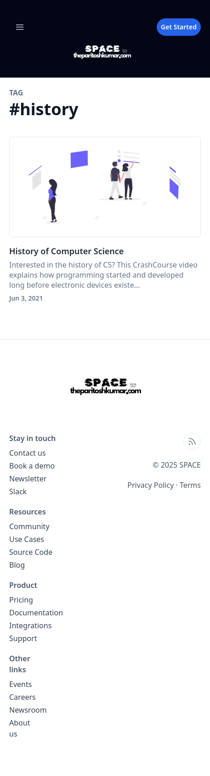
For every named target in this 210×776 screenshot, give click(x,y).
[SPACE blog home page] (105, 52)
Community (29, 526)
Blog (17, 565)
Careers (22, 697)
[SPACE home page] (105, 386)
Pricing (21, 600)
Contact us (27, 453)
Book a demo (32, 466)
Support (23, 638)
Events (20, 684)
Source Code (30, 552)
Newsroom (28, 710)
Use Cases (26, 539)
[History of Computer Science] (105, 187)
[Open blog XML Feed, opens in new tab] (192, 441)
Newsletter (27, 479)
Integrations (30, 625)
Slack (18, 491)
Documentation (36, 613)
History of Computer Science (66, 251)
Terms (190, 485)
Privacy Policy (150, 485)
